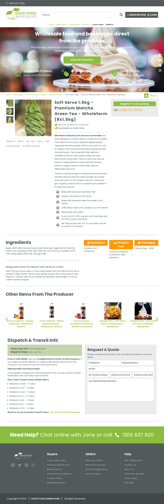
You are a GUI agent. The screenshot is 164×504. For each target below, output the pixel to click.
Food (52, 25)
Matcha (21, 141)
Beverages (62, 25)
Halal (47, 141)
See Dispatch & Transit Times (71, 128)
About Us (129, 469)
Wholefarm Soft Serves (31, 146)
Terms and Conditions (59, 474)
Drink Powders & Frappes (35, 94)
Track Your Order (56, 460)
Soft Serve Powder (13, 146)
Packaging (74, 25)
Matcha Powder (56, 94)
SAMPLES (110, 25)
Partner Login (93, 474)
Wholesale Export (56, 482)
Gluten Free (11, 141)
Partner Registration (97, 469)
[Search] (83, 15)
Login (153, 14)
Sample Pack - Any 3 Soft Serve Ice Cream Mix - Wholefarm (143, 324)
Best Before (96, 242)
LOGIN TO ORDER (130, 110)
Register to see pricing (134, 104)
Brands (86, 25)
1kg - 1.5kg (30, 141)
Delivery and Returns (58, 465)
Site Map (129, 482)
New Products (54, 469)
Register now (138, 14)
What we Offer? (94, 460)
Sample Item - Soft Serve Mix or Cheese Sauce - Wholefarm (113, 324)
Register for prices (82, 60)
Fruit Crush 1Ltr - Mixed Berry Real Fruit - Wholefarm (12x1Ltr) (51, 324)
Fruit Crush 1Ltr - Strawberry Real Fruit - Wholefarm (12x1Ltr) (82, 324)
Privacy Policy (54, 478)
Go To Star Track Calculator (65, 412)
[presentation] (106, 407)
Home (8, 94)
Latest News (98, 25)
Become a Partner (95, 465)
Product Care (121, 244)
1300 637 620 (15, 3)
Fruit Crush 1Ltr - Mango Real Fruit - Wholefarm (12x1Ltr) (21, 324)
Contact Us (130, 465)
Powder (39, 141)
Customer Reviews (134, 474)
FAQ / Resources (133, 460)
